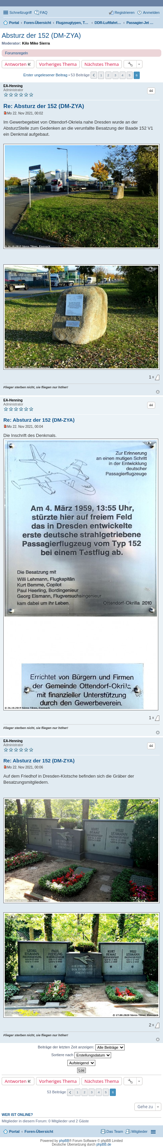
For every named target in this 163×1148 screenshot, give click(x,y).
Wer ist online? (17, 1115)
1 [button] (101, 75)
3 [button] (116, 75)
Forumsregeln (16, 53)
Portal (14, 23)
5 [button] (130, 75)
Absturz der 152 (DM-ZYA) (41, 35)
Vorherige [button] (94, 75)
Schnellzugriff (20, 12)
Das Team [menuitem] (114, 1131)
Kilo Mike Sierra (36, 43)
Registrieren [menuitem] (124, 12)
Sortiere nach (81, 1055)
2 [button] (108, 75)
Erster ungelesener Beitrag (45, 75)
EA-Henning (13, 86)
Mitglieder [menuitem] (139, 1131)
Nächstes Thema (102, 64)
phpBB (64, 1141)
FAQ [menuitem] (43, 12)
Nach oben (158, 392)
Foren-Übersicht (39, 1131)
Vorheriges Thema (58, 64)
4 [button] (123, 75)
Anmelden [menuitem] (151, 12)
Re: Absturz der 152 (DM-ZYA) (43, 106)
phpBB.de (103, 1144)
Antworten (16, 64)
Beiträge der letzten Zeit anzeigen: (81, 1047)
